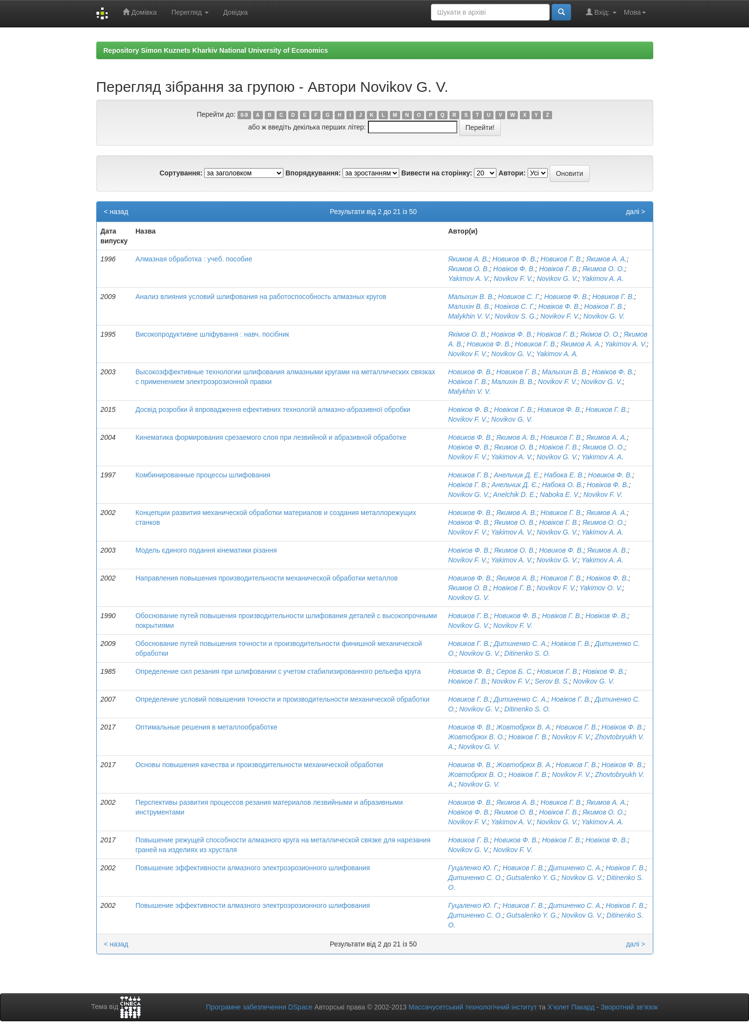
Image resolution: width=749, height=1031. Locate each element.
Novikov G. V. (557, 278)
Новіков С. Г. (514, 306)
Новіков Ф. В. (514, 269)
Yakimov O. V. (600, 588)
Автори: (512, 173)
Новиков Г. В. (561, 259)
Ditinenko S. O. (527, 653)
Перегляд (190, 12)
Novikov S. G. (515, 316)
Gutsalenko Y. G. (531, 877)
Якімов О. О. (600, 334)
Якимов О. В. (468, 269)
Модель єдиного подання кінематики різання (206, 550)
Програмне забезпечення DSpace (259, 1007)
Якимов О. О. (603, 269)
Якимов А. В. (468, 259)
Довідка (235, 12)
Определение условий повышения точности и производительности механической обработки (282, 699)
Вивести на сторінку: (436, 173)
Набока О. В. (562, 485)
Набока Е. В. (564, 475)
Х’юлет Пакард (571, 1007)
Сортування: (180, 173)
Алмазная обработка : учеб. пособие (193, 259)
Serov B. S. (552, 681)
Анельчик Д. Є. (515, 485)
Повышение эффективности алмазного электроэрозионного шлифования (252, 868)
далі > (635, 211)
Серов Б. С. (515, 671)
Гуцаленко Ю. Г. (473, 868)
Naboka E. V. (559, 494)
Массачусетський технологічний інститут (472, 1007)
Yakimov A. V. (469, 278)
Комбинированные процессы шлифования (202, 475)
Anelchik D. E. (514, 494)
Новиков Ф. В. (514, 259)
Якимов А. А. (606, 259)
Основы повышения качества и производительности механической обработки (259, 765)
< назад (116, 211)
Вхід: (601, 12)
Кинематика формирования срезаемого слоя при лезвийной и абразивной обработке (271, 437)
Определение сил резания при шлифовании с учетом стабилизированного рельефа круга (278, 671)
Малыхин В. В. (471, 297)
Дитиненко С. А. (521, 643)
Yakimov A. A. (603, 278)
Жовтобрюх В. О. (476, 737)
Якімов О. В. (467, 334)
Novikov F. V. (513, 278)
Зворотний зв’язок (629, 1007)
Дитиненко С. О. (475, 877)
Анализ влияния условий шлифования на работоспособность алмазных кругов (260, 297)
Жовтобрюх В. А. (524, 727)
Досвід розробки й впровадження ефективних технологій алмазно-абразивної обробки (272, 409)
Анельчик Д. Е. (517, 475)
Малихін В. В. (469, 306)
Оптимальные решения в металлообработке (206, 727)
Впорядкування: (313, 173)
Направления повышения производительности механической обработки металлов (266, 578)
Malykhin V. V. (469, 316)
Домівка (140, 12)
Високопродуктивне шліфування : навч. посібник (212, 334)
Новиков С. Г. (519, 297)
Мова (635, 12)
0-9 (244, 115)
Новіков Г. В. (558, 269)
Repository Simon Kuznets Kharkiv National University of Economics (216, 50)
